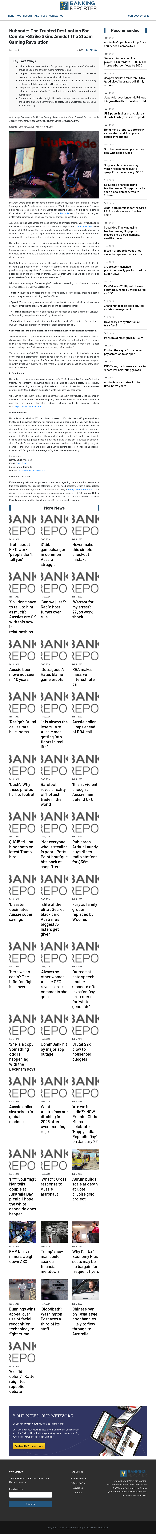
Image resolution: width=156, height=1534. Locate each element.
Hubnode (64, 213)
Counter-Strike (84, 226)
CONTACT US (56, 15)
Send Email (21, 463)
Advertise (78, 1487)
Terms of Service (78, 1478)
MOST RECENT (24, 15)
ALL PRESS (41, 15)
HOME (11, 15)
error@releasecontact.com (81, 489)
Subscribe (30, 1503)
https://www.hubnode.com (27, 406)
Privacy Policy (78, 1483)
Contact (78, 1492)
